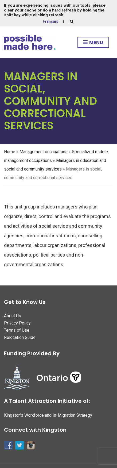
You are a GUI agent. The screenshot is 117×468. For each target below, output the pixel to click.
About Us (12, 315)
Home (9, 151)
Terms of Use (16, 330)
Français (50, 21)
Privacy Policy (17, 323)
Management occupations (44, 151)
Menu (93, 42)
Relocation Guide (20, 337)
